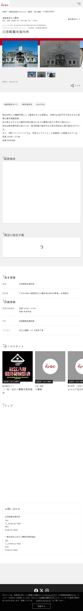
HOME (4, 11)
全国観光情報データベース (17, 11)
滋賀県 (30, 11)
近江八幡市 (37, 11)
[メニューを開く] (79, 3)
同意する (41, 606)
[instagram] (47, 590)
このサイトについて (43, 600)
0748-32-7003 (14, 524)
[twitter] (41, 590)
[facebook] (36, 590)
